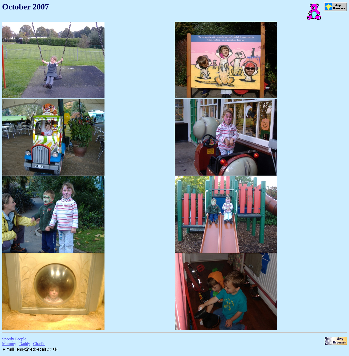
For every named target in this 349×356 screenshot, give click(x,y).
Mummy (9, 343)
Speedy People (14, 339)
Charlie (39, 343)
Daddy (24, 343)
